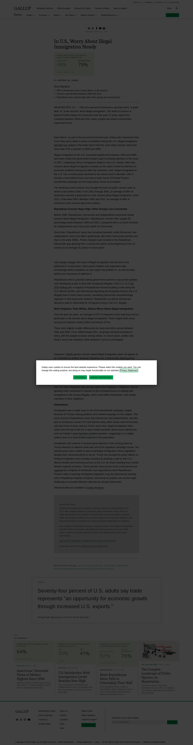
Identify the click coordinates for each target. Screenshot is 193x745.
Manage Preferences (101, 377)
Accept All (80, 377)
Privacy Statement (129, 370)
